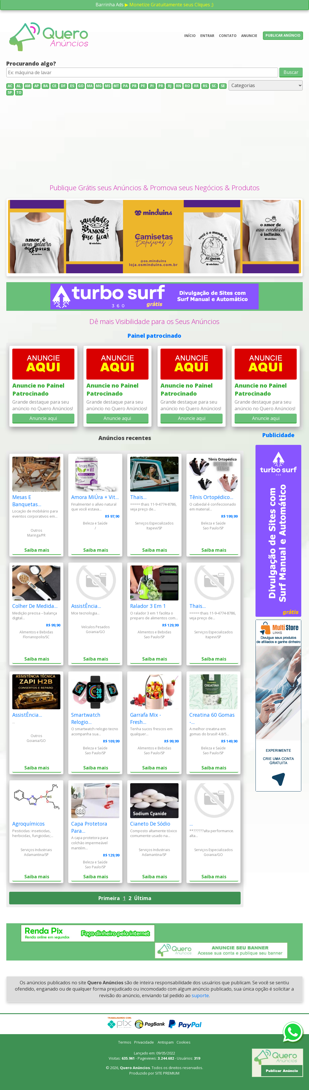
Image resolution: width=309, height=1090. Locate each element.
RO (187, 85)
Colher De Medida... (35, 605)
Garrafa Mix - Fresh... (145, 718)
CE (54, 85)
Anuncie (249, 35)
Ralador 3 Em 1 (148, 605)
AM (27, 85)
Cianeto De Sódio (150, 823)
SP (10, 92)
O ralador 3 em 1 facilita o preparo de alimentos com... (154, 615)
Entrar (207, 35)
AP (36, 85)
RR (196, 85)
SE (223, 85)
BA (45, 85)
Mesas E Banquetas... (26, 501)
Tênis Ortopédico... (211, 497)
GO (81, 85)
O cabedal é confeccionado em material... (212, 507)
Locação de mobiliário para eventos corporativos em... (35, 513)
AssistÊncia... (86, 605)
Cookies (184, 1042)
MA (89, 85)
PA (125, 85)
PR (161, 85)
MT (116, 85)
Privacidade (144, 1042)
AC (10, 85)
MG (99, 85)
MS (107, 85)
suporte (200, 995)
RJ (169, 85)
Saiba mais (36, 550)
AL (19, 85)
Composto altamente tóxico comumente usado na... (153, 833)
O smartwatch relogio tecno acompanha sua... (94, 731)
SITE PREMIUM (167, 1073)
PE (143, 85)
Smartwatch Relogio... (85, 718)
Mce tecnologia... (85, 613)
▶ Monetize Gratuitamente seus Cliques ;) (169, 4)
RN (178, 85)
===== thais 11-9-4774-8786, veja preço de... (153, 507)
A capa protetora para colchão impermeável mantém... (89, 843)
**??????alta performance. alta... (211, 833)
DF (63, 85)
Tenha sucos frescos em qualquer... (151, 731)
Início (190, 35)
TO (18, 92)
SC (214, 85)
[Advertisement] (154, 140)
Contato (228, 35)
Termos (124, 1042)
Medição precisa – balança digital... (34, 615)
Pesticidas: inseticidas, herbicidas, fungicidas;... (32, 833)
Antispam (166, 1042)
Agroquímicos (28, 823)
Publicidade (278, 435)
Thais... (138, 497)
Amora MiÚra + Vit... (95, 497)
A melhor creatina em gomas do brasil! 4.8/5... (209, 731)
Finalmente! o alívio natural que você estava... (93, 507)
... (13, 721)
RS (205, 85)
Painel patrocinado (154, 335)
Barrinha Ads (110, 4)
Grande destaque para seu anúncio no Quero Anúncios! (42, 405)
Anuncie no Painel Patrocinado (38, 389)
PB (134, 85)
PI (152, 85)
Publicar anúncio (283, 35)
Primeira (109, 898)
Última (142, 898)
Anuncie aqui (43, 418)
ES (72, 85)
